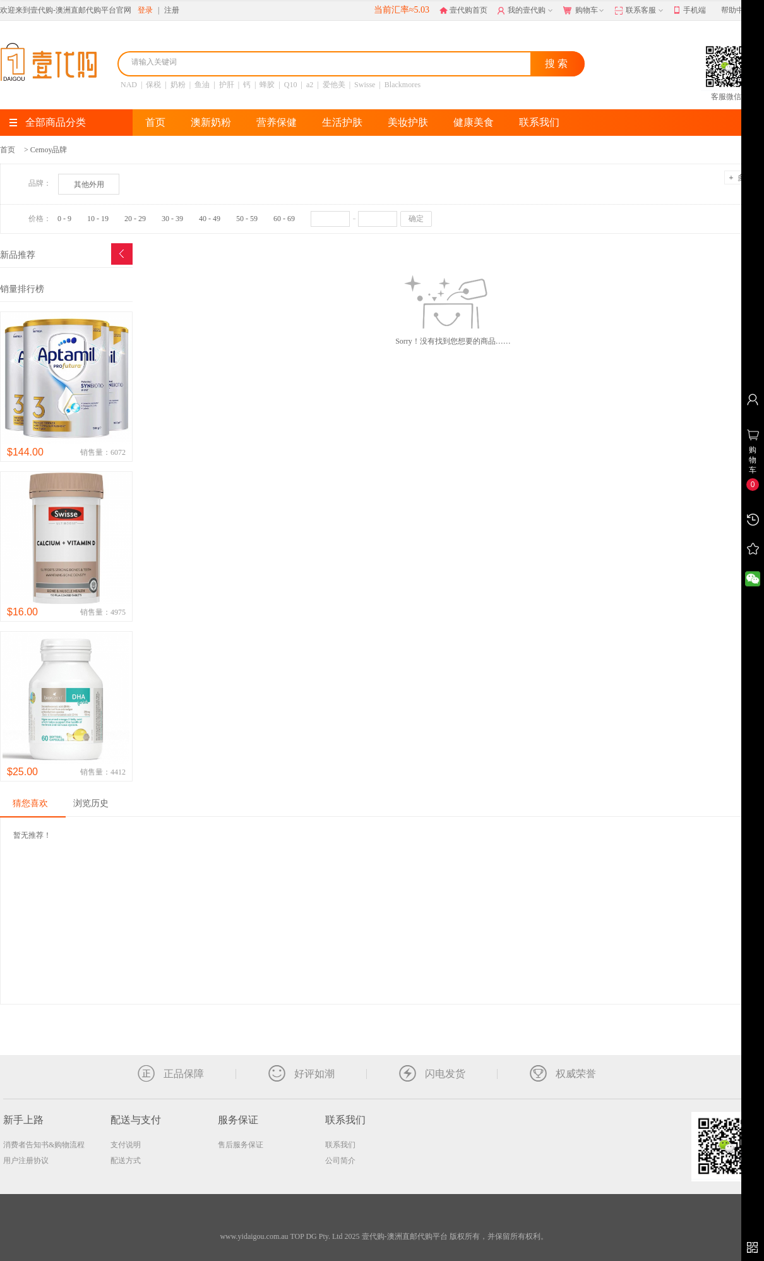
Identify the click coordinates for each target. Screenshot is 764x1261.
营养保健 (276, 122)
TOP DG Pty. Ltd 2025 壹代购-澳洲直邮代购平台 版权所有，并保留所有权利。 (418, 1236)
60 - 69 (284, 218)
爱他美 (334, 84)
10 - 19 (98, 218)
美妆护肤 (408, 122)
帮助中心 (736, 10)
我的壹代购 (526, 11)
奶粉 (178, 84)
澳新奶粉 (211, 122)
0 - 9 (64, 218)
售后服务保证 (240, 1144)
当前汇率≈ (401, 10)
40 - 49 (209, 218)
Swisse (364, 84)
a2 (309, 84)
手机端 (690, 11)
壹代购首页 (463, 10)
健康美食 (473, 122)
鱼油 (202, 84)
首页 (155, 122)
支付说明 (125, 1144)
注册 (171, 10)
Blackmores (403, 84)
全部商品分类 (47, 122)
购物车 (584, 11)
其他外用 (89, 184)
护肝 (226, 84)
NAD (129, 84)
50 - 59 (247, 218)
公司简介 (340, 1160)
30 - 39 (172, 218)
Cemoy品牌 (49, 149)
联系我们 (539, 122)
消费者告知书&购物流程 (44, 1144)
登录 (145, 10)
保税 (153, 84)
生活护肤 (342, 122)
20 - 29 (135, 218)
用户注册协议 (26, 1160)
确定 (416, 218)
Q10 (290, 84)
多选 (740, 177)
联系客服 (640, 11)
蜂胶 (267, 84)
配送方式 (125, 1160)
